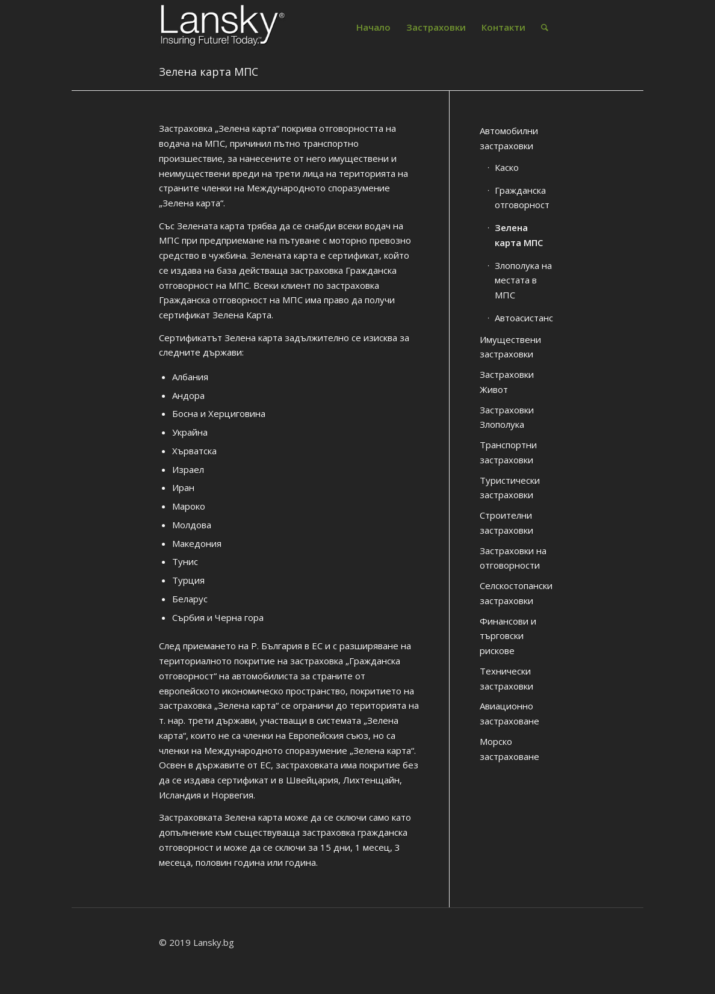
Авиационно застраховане (509, 713)
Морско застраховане (509, 748)
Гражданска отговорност (522, 197)
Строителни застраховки (506, 522)
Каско (507, 167)
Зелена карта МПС (208, 71)
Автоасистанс (524, 318)
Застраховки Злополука (507, 417)
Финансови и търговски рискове (508, 636)
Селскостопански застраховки (516, 593)
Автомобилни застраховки (509, 138)
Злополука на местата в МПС (523, 280)
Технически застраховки (506, 678)
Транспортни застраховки (508, 452)
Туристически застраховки (510, 487)
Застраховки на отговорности (513, 558)
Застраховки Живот (507, 381)
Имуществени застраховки (510, 346)
